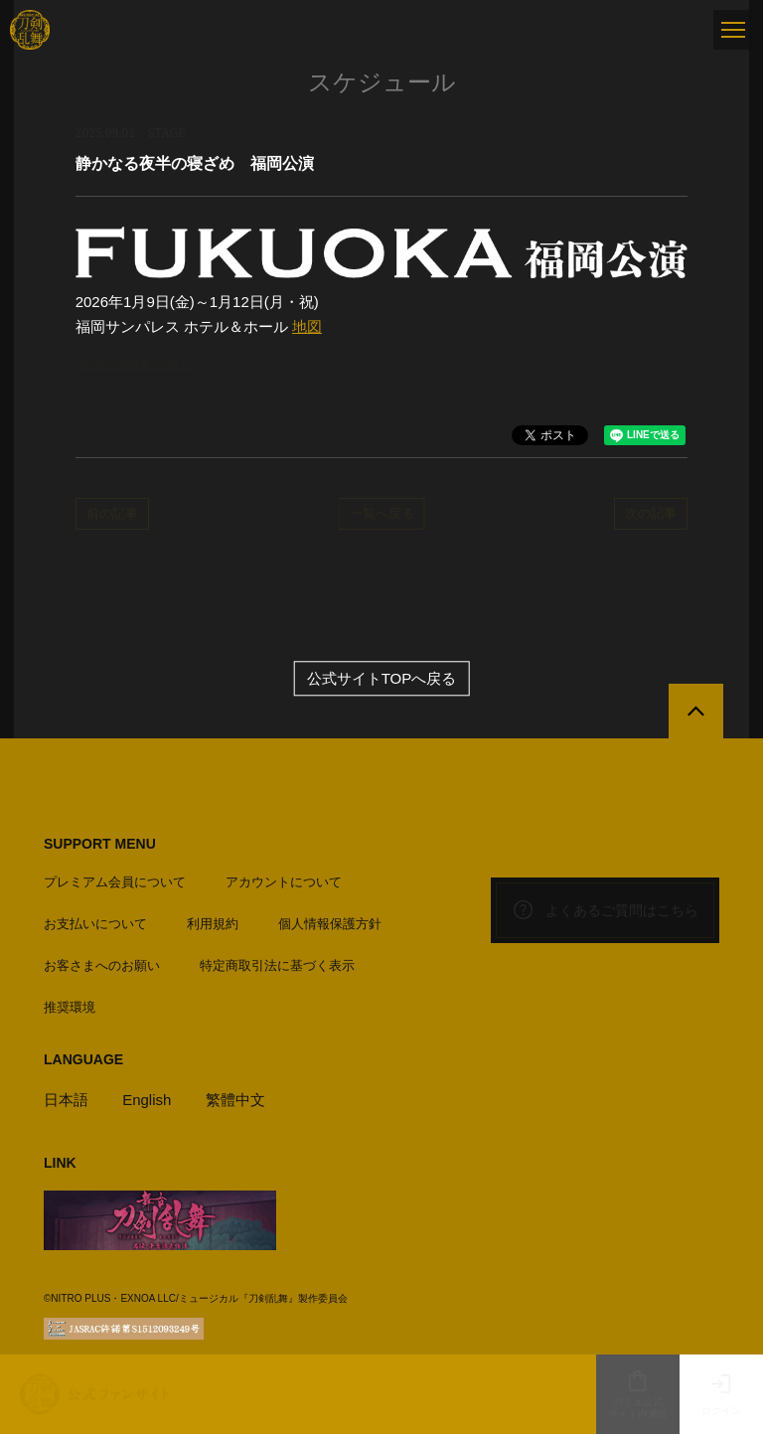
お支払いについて (95, 923)
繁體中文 (235, 1099)
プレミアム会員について (115, 882)
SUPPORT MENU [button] (100, 844)
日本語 (66, 1099)
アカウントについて (284, 882)
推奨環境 (69, 1007)
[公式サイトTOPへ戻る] (696, 711)
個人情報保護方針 (330, 923)
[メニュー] (733, 30)
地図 (307, 326)
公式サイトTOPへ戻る (382, 678)
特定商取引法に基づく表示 (277, 965)
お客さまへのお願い (102, 965)
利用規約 (212, 923)
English (146, 1099)
